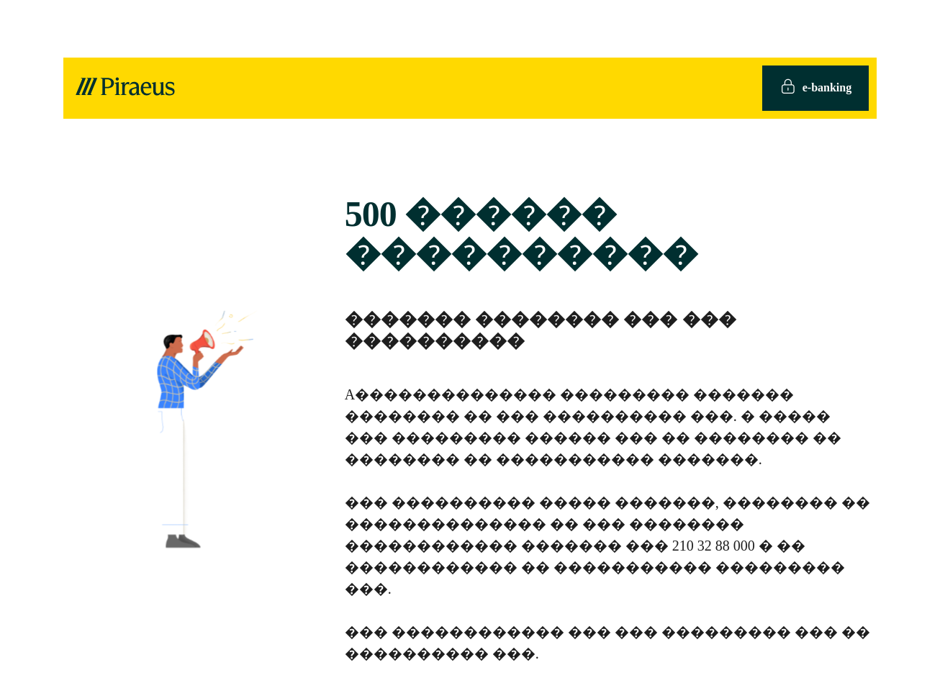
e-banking (815, 88)
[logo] (124, 88)
